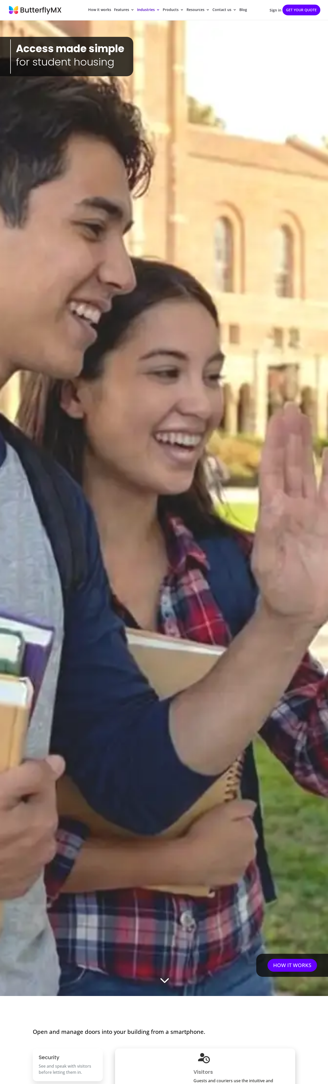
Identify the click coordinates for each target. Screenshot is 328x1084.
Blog (243, 10)
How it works (99, 10)
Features (121, 10)
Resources (195, 10)
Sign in (275, 10)
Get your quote (301, 9)
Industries (146, 10)
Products (171, 10)
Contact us (221, 10)
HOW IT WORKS (292, 965)
